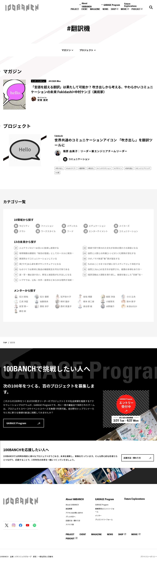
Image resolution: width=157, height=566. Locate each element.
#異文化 (91, 168)
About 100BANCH (87, 5)
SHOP (113, 9)
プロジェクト (86, 50)
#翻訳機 (82, 168)
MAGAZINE (95, 9)
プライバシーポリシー (148, 556)
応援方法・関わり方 (73, 520)
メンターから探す (25, 290)
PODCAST (135, 9)
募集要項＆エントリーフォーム (104, 510)
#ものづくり (70, 168)
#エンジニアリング (143, 168)
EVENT (84, 9)
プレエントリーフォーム (104, 519)
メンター (98, 515)
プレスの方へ (70, 516)
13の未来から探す (25, 242)
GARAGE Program (112, 5)
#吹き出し (59, 168)
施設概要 (69, 508)
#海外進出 (129, 168)
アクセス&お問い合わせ (74, 512)
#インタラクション (104, 168)
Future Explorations (130, 4)
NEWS (105, 9)
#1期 (57, 172)
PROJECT (75, 9)
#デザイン (118, 168)
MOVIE (124, 9)
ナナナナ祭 (70, 524)
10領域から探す (24, 220)
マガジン (66, 50)
